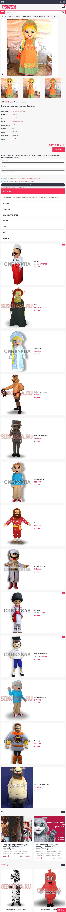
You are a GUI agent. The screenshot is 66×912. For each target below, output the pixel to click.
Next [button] (64, 812)
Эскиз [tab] (5, 221)
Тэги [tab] (5, 226)
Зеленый (14, 118)
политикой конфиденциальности (31, 178)
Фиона (36, 305)
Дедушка (37, 523)
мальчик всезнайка (41, 653)
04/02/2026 (60, 858)
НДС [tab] (4, 232)
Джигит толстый (40, 566)
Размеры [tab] (6, 209)
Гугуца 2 (37, 610)
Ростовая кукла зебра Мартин (16, 910)
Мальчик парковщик (41, 435)
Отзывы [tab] (6, 203)
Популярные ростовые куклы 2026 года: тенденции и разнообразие (15, 847)
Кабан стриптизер (40, 392)
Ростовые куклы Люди (12, 17)
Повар (36, 261)
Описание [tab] (7, 191)
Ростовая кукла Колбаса (50, 910)
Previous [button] (62, 812)
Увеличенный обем (17, 121)
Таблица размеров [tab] (10, 215)
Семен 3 (37, 741)
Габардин (14, 114)
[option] (11, 88)
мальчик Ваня (39, 479)
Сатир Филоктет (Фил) (41, 784)
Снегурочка (38, 348)
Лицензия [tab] (7, 238)
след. (55, 17)
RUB (2, 2)
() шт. (61, 910)
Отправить (33, 185)
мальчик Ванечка (40, 697)
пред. (49, 17)
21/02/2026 (27, 856)
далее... (5, 856)
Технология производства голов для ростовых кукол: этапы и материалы (47, 847)
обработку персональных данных (24, 181)
